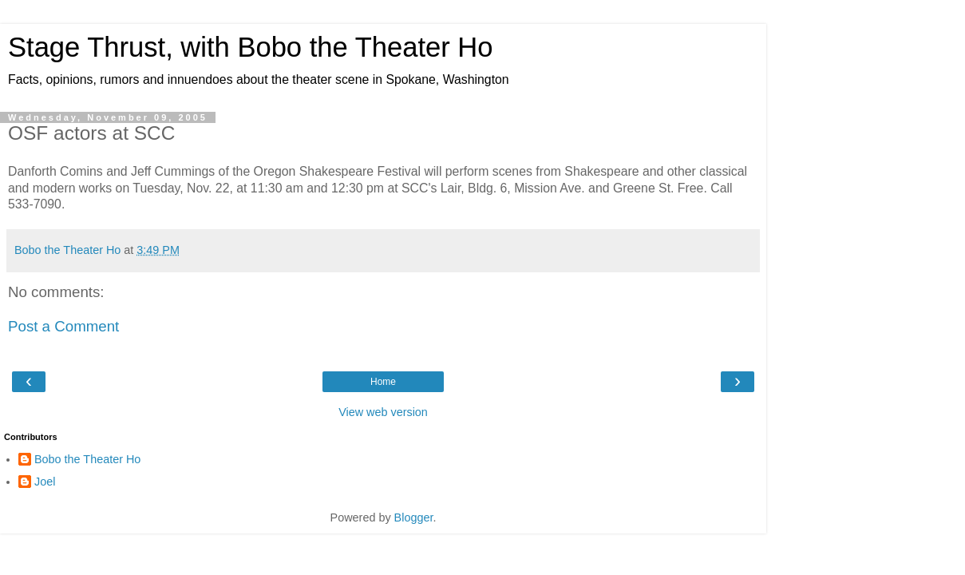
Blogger (413, 517)
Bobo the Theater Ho (87, 459)
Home (383, 381)
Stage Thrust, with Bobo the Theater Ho (250, 47)
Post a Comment (63, 326)
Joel (44, 481)
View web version (383, 412)
